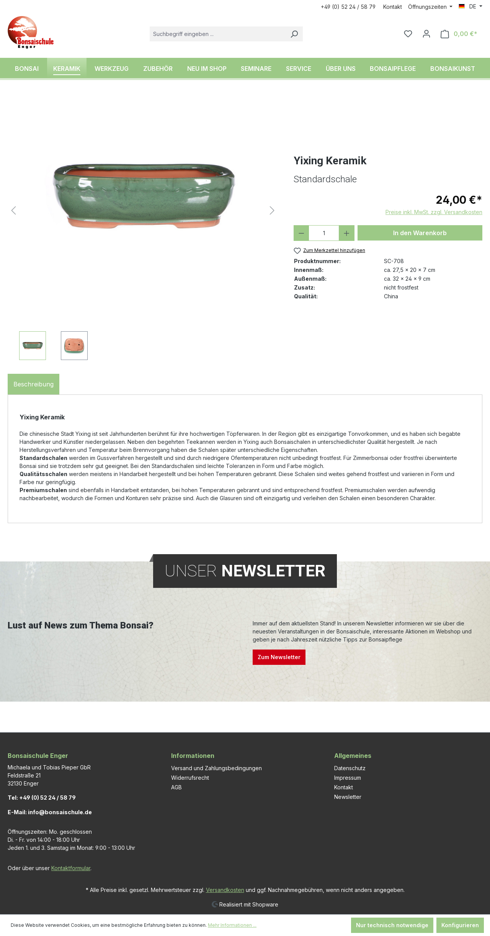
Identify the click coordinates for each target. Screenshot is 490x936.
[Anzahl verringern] (301, 233)
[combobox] (218, 33)
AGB (176, 787)
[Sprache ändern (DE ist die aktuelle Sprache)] (470, 6)
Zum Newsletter (279, 657)
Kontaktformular (70, 868)
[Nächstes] (272, 210)
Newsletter (347, 797)
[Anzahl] (324, 233)
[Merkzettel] (408, 33)
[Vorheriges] (13, 210)
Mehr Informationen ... (232, 925)
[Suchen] (294, 33)
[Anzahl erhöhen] (346, 233)
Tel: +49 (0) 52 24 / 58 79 (42, 797)
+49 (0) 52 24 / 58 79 (348, 6)
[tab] (33, 384)
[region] (143, 227)
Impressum (347, 777)
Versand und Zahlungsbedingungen (216, 768)
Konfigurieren (460, 925)
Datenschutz (350, 768)
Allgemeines (352, 755)
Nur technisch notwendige (392, 925)
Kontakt (392, 6)
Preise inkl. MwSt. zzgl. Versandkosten (433, 212)
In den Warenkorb (420, 233)
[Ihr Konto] (426, 33)
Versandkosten (225, 890)
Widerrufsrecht (190, 777)
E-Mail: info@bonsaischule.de (50, 812)
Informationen (192, 755)
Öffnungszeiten (428, 6)
